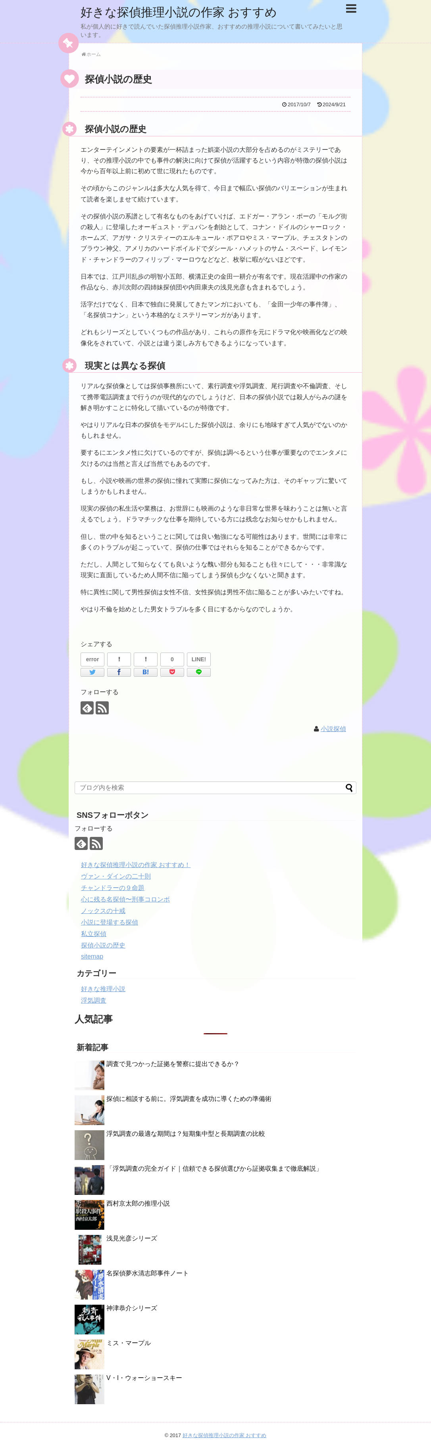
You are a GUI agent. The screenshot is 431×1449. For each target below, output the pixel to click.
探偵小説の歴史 (103, 945)
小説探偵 (333, 728)
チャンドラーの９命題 (112, 887)
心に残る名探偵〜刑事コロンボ (125, 899)
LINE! (199, 659)
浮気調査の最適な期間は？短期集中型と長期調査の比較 (185, 1133)
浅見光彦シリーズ (131, 1238)
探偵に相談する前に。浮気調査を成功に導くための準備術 (188, 1098)
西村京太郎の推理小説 (138, 1203)
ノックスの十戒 (103, 910)
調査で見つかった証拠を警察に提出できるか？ (173, 1063)
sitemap (92, 956)
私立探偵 (93, 933)
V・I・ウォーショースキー (144, 1377)
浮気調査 (93, 1000)
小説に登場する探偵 (109, 922)
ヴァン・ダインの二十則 (116, 876)
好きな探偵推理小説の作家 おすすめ (179, 12)
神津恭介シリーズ (131, 1308)
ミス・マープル (128, 1343)
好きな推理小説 (103, 989)
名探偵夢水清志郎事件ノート (147, 1273)
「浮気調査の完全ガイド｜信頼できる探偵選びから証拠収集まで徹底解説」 (214, 1168)
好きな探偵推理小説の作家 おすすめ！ (135, 864)
